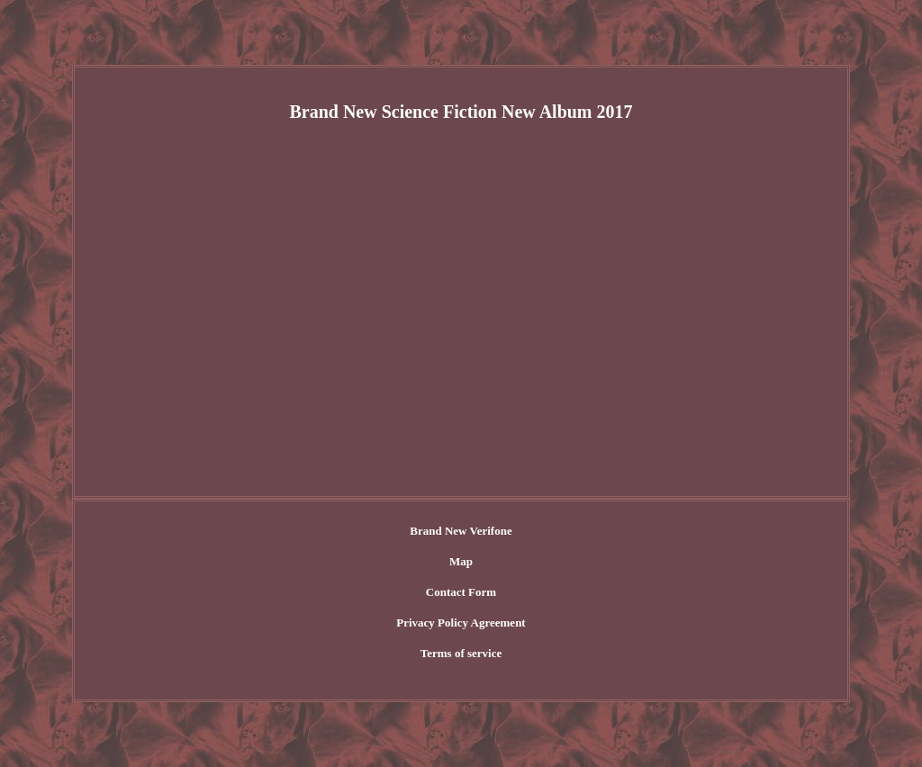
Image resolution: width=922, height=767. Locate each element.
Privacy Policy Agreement (460, 622)
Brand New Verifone (460, 530)
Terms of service (461, 653)
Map (461, 561)
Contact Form (461, 592)
